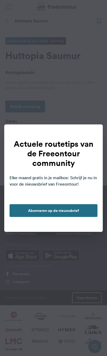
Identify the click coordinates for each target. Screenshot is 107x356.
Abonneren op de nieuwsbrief (53, 210)
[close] (93, 134)
